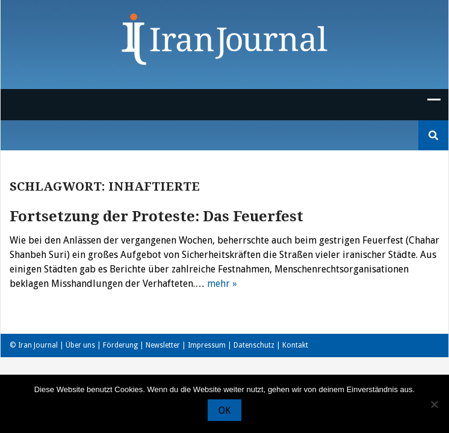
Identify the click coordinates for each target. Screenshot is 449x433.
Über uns (80, 345)
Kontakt (295, 345)
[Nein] (434, 404)
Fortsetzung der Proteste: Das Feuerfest (156, 216)
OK (224, 410)
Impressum (207, 345)
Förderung (120, 345)
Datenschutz (254, 345)
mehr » (222, 283)
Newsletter (163, 345)
